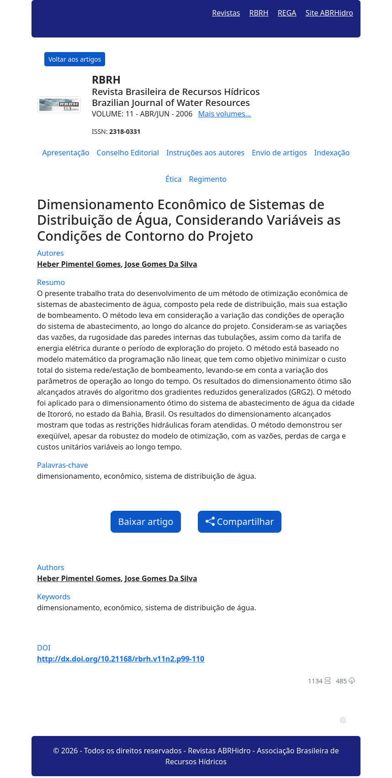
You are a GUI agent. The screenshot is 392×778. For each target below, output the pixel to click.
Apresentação (66, 153)
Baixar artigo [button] (146, 521)
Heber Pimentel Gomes (79, 264)
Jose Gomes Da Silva (161, 264)
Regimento (208, 179)
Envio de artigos (279, 153)
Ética (173, 179)
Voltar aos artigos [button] (74, 59)
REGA (287, 13)
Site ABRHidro (329, 13)
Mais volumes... (224, 114)
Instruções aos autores (205, 153)
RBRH (259, 13)
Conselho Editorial (128, 153)
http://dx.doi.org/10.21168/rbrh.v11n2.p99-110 (120, 659)
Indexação (332, 153)
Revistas (226, 13)
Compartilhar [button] (240, 521)
